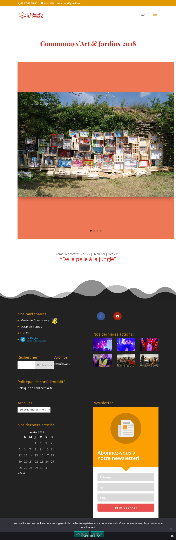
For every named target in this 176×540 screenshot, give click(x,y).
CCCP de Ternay (31, 327)
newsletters (62, 363)
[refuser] (171, 529)
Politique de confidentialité (35, 388)
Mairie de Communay (34, 320)
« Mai (21, 473)
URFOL (25, 333)
